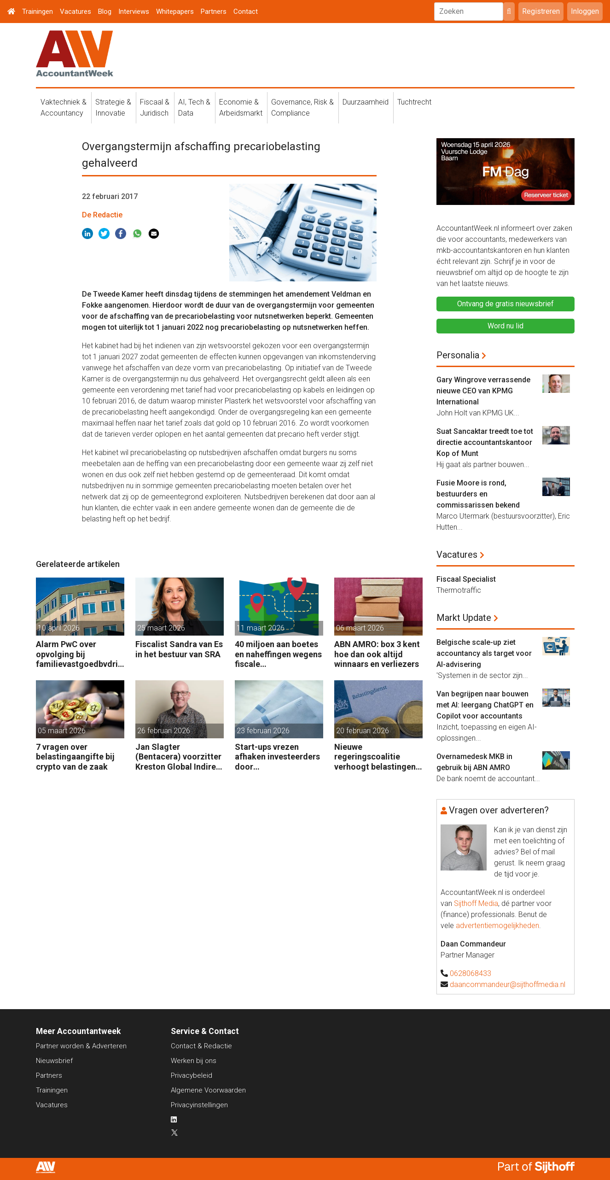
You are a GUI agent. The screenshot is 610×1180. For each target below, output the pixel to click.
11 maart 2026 (261, 628)
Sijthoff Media (476, 903)
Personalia (457, 355)
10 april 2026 (59, 628)
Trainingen (37, 11)
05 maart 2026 (62, 730)
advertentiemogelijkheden (497, 925)
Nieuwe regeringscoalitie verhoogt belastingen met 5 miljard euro (375, 757)
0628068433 (470, 973)
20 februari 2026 (362, 730)
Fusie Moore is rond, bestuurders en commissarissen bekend (478, 494)
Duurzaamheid (366, 102)
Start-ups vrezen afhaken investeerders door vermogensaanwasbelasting (278, 757)
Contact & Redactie (201, 1046)
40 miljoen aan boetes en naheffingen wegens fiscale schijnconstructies (278, 654)
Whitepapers (175, 11)
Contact (245, 11)
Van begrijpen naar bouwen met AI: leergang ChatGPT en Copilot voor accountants (485, 704)
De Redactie (102, 214)
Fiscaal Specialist (466, 579)
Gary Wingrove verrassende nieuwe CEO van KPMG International (483, 390)
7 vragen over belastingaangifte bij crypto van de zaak (75, 756)
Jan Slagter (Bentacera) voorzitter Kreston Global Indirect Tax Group (179, 757)
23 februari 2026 (263, 730)
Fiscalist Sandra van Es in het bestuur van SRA (179, 649)
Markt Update (463, 617)
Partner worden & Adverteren (81, 1046)
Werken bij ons (193, 1061)
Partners (214, 11)
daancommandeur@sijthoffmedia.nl (507, 984)
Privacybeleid (191, 1075)
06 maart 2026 (360, 628)
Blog (104, 11)
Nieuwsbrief (54, 1061)
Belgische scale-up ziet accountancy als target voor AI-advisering (484, 653)
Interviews (133, 11)
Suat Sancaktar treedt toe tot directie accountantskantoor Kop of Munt (484, 442)
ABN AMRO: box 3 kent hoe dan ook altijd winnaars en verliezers (377, 654)
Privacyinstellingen (199, 1105)
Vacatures (75, 11)
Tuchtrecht (414, 102)
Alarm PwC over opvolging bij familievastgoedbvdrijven (80, 654)
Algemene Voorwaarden (208, 1090)
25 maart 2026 (161, 628)
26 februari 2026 (163, 730)
